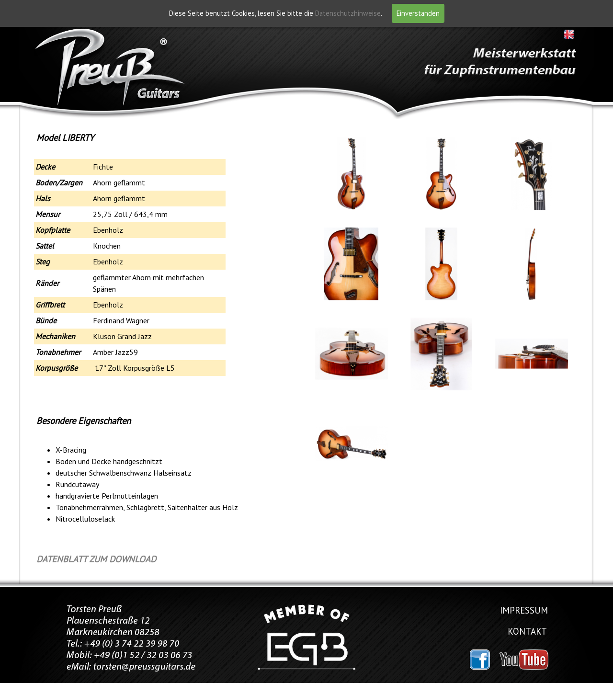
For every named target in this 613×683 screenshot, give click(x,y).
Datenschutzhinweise (348, 13)
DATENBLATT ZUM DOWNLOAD (96, 559)
